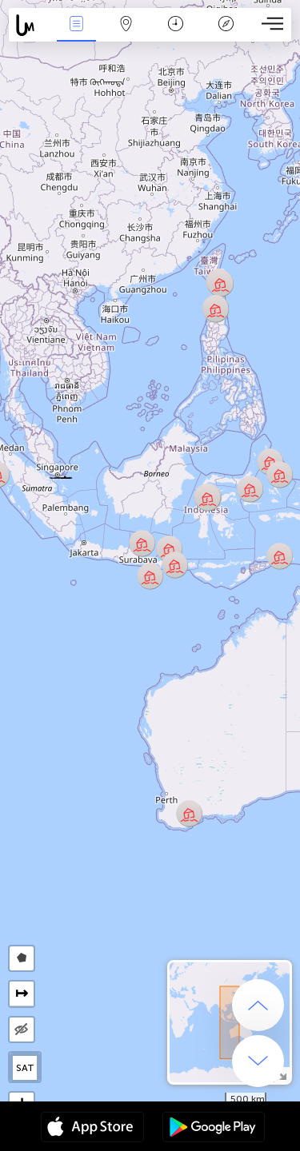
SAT (25, 1067)
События (76, 25)
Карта (126, 25)
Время (175, 25)
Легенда (226, 25)
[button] (61, 475)
